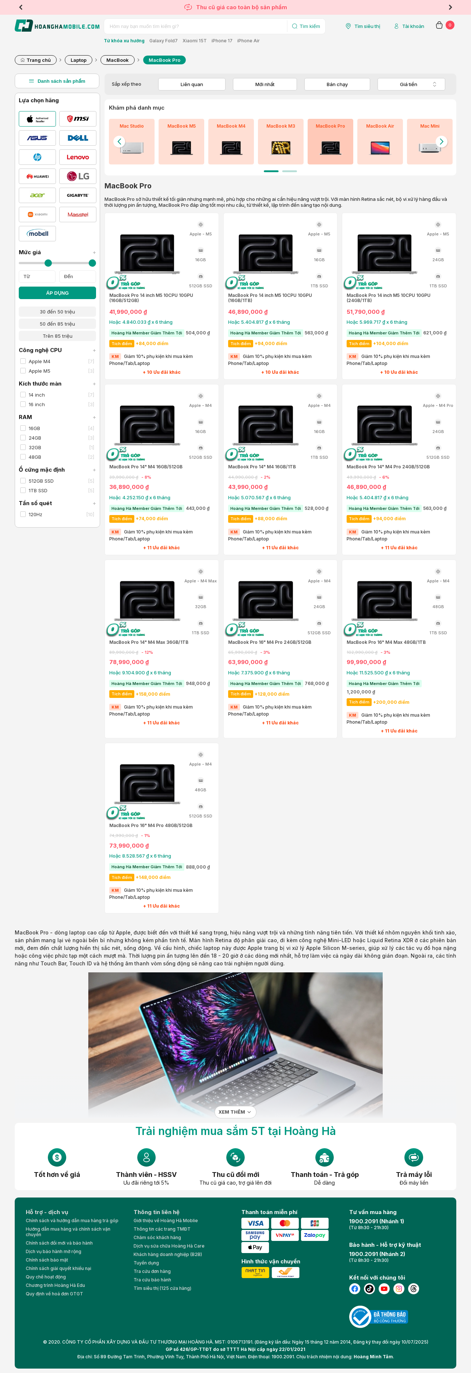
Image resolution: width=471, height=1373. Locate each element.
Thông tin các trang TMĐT (162, 1229)
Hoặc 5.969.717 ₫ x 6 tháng (377, 322)
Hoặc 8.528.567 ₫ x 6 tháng (140, 856)
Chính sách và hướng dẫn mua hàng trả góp (72, 1220)
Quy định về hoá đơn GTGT (54, 1293)
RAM (57, 417)
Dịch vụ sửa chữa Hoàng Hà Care (169, 1246)
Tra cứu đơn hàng (152, 1271)
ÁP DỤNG (57, 293)
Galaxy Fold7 (163, 40)
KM (115, 356)
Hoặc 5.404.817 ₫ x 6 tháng (259, 322)
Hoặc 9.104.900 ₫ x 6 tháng (140, 672)
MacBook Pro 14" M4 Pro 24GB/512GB (388, 466)
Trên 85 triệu (57, 336)
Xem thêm (232, 1112)
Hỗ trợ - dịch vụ (47, 1212)
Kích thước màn (57, 383)
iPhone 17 (222, 40)
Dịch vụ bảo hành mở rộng (53, 1251)
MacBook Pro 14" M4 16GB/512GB (146, 466)
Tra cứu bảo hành (152, 1279)
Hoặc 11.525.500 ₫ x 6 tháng (378, 672)
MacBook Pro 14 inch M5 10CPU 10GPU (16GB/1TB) (270, 298)
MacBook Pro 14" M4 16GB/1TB (262, 466)
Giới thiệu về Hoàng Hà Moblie (166, 1220)
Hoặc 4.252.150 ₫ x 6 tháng (139, 497)
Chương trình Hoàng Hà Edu (55, 1285)
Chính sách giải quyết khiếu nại (58, 1268)
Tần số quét (57, 503)
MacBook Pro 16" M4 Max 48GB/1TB (386, 642)
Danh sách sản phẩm (57, 81)
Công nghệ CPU (57, 350)
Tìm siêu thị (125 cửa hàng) (162, 1288)
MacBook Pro (32, 932)
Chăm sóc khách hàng (157, 1237)
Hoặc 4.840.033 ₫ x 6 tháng (141, 322)
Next (450, 7)
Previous (20, 7)
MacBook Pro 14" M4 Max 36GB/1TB (148, 642)
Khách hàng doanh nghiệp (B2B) (168, 1254)
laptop (211, 948)
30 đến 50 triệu (57, 312)
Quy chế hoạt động (46, 1277)
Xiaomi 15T (195, 40)
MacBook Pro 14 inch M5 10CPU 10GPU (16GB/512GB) (151, 298)
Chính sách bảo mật (47, 1260)
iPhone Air (248, 40)
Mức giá (57, 252)
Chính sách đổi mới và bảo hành (59, 1243)
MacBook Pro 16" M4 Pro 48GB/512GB (150, 825)
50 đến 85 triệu (57, 324)
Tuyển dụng (146, 1263)
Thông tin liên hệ (157, 1212)
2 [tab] (289, 171)
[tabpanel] (131, 142)
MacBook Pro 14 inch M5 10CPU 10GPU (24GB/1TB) (389, 298)
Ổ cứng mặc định (57, 469)
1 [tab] (271, 171)
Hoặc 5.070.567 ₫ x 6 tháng (259, 497)
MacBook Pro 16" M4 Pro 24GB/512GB (269, 642)
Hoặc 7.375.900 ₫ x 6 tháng (259, 672)
